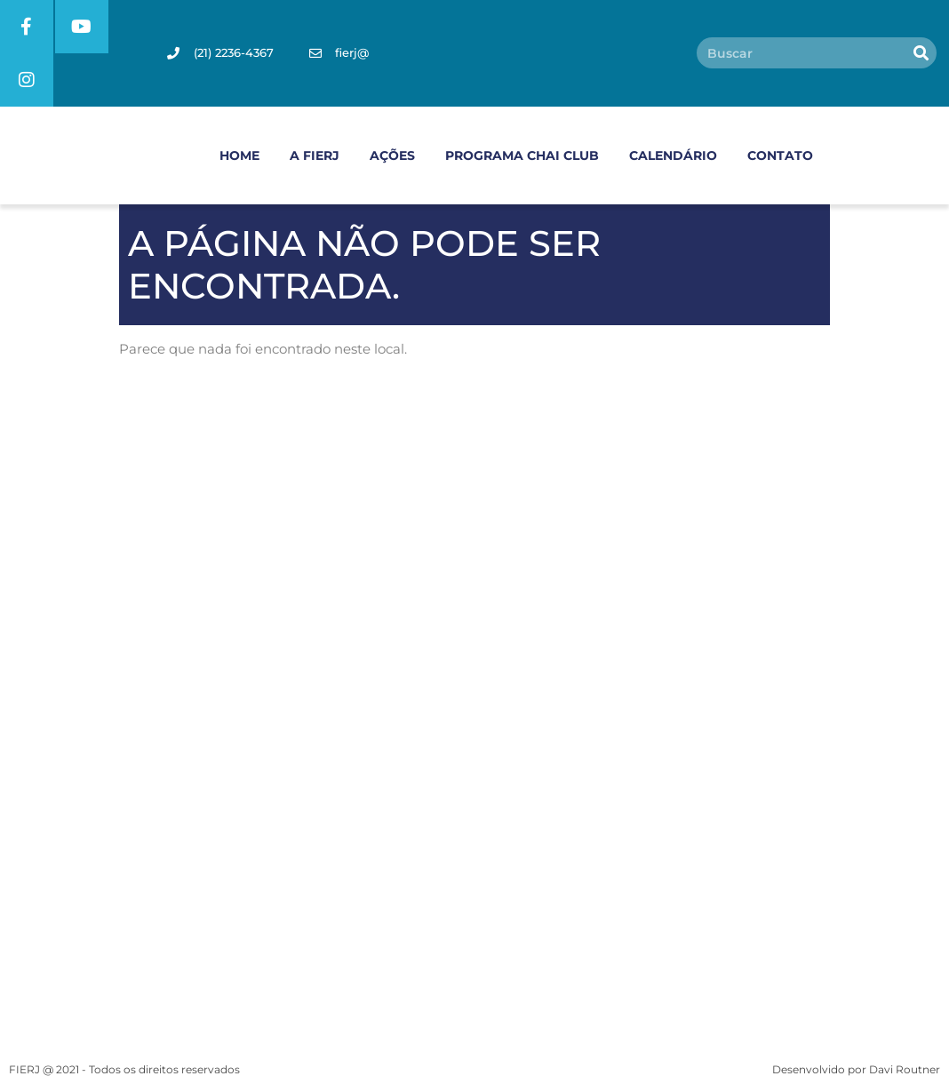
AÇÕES (392, 155)
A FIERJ (314, 155)
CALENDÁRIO (673, 155)
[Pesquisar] (921, 53)
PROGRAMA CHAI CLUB (522, 155)
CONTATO (780, 155)
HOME (239, 155)
